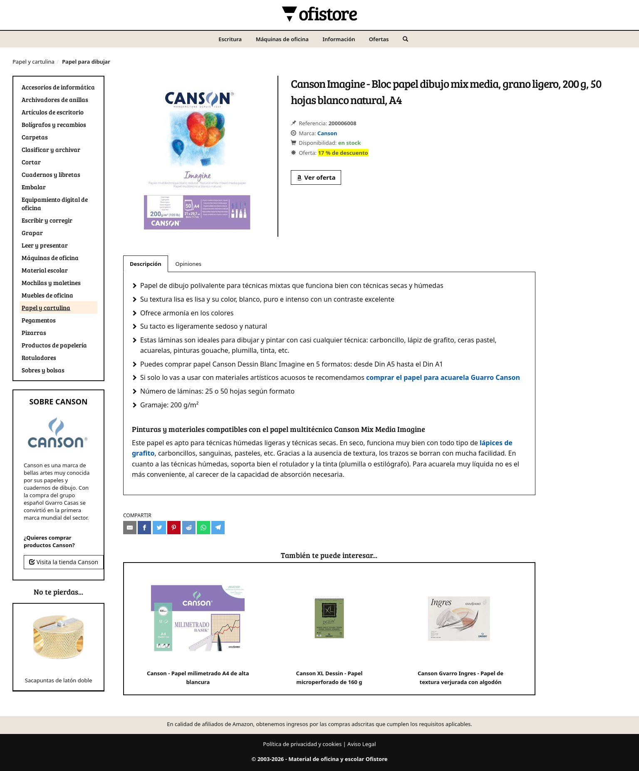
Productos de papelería (54, 345)
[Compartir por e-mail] (129, 527)
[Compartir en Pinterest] (174, 527)
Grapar (32, 232)
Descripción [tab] (145, 264)
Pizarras (34, 332)
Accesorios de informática (58, 87)
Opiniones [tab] (188, 264)
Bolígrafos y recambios (54, 124)
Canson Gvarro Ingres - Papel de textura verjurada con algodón (461, 628)
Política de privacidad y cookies (302, 744)
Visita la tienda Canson (63, 562)
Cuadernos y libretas (51, 174)
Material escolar (45, 270)
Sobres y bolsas (43, 370)
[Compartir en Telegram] (218, 527)
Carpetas (35, 137)
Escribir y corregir (47, 220)
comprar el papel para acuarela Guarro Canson (443, 377)
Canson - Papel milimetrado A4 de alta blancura (198, 628)
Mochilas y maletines (51, 282)
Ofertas (379, 39)
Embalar (34, 187)
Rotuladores (39, 357)
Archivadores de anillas (55, 99)
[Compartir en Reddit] (189, 527)
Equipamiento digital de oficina (55, 203)
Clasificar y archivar (51, 149)
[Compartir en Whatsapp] (203, 527)
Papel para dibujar (86, 61)
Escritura (230, 39)
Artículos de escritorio (53, 112)
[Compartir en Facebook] (144, 527)
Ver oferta (315, 177)
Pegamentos (39, 320)
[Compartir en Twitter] (159, 527)
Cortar (31, 162)
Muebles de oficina (47, 295)
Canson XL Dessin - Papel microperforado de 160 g (329, 628)
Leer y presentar (45, 245)
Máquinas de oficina (282, 39)
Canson (327, 133)
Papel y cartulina (33, 61)
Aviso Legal (361, 744)
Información (338, 39)
